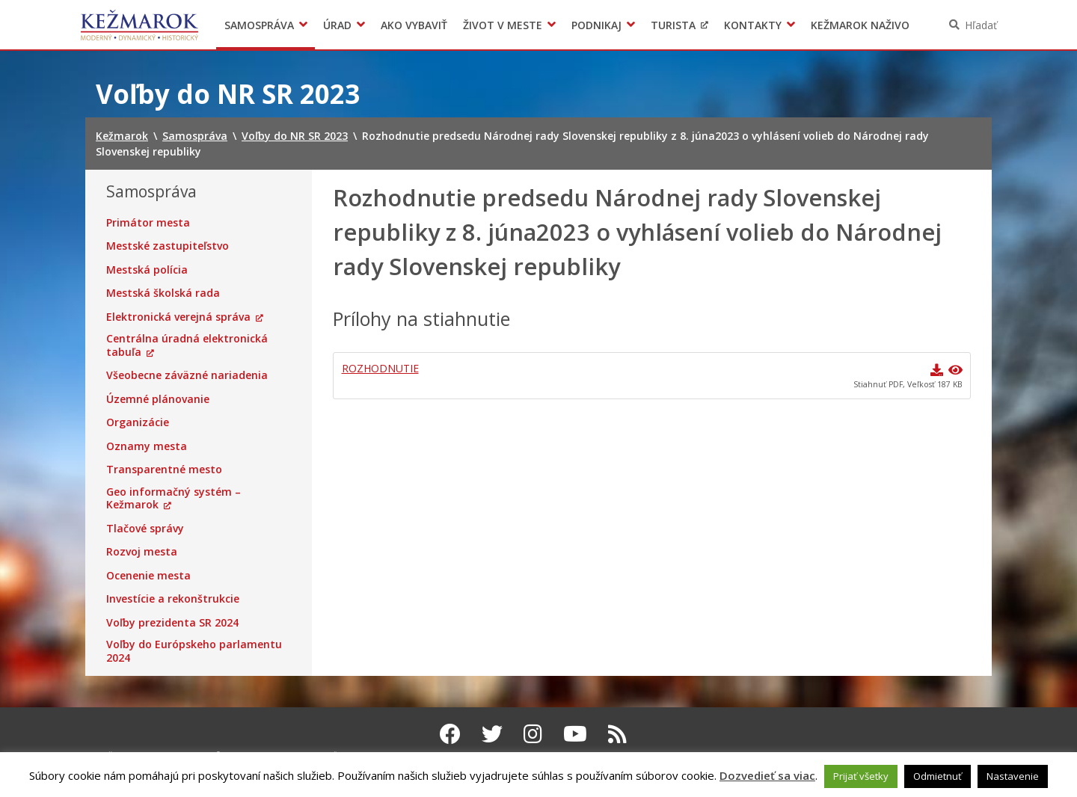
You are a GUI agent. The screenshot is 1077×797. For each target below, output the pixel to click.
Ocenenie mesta (148, 575)
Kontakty (753, 25)
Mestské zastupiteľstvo (167, 246)
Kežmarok (139, 24)
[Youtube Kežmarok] (575, 733)
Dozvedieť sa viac (767, 775)
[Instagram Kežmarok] (533, 733)
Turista (673, 25)
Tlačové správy (145, 528)
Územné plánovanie (157, 399)
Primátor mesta (148, 223)
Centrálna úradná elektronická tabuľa (187, 345)
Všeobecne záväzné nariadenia (187, 375)
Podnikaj (596, 25)
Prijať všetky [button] (861, 776)
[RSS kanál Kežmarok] (617, 733)
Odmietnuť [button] (937, 776)
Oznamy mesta (146, 446)
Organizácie (137, 422)
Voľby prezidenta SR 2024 (172, 623)
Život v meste (502, 25)
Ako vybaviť (414, 25)
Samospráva (259, 25)
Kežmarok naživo (860, 25)
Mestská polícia (147, 270)
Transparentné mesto (164, 469)
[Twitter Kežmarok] (492, 733)
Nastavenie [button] (1013, 776)
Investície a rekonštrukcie (172, 599)
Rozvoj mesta (141, 551)
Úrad (337, 25)
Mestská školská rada (163, 293)
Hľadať (981, 25)
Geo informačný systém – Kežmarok (173, 498)
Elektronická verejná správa (178, 317)
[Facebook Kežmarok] (450, 733)
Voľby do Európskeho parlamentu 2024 (194, 651)
